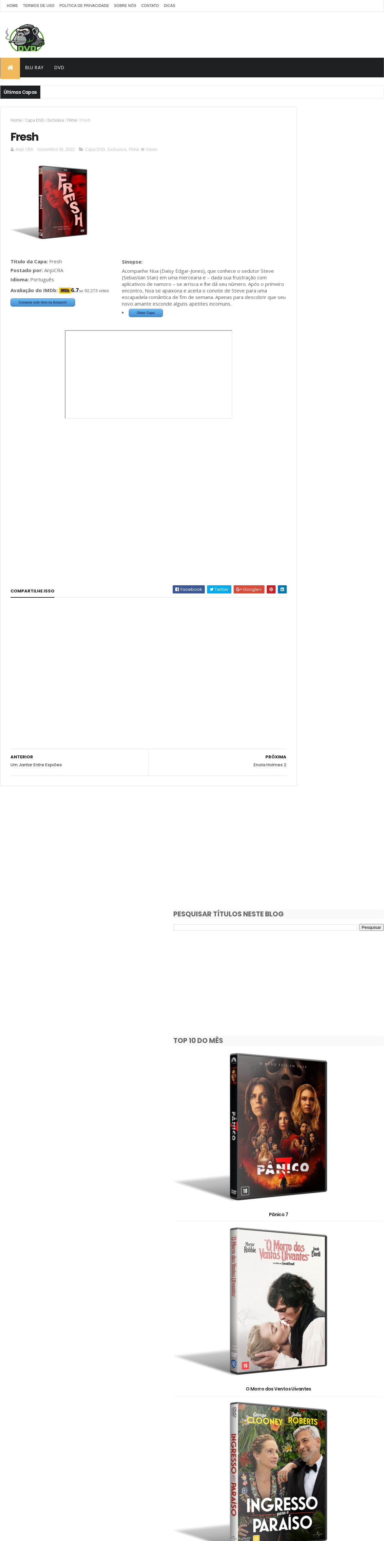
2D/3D (274, 1348)
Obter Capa (34, 329)
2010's (309, 1337)
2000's (274, 1337)
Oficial (274, 1394)
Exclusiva (56, 120)
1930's (274, 1325)
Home (12, 6)
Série (345, 1394)
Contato (150, 6)
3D (302, 1348)
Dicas (169, 6)
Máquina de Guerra (324, 661)
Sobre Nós (125, 6)
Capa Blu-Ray (282, 1360)
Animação (333, 1348)
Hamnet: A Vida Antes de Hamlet (324, 1190)
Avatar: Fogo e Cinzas (324, 978)
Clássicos (278, 1371)
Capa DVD (34, 120)
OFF (351, 1383)
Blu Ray (34, 67)
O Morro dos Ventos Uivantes (324, 449)
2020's (343, 1337)
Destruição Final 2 (324, 872)
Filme (72, 120)
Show (273, 1406)
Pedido (311, 1394)
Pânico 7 (324, 343)
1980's (304, 1325)
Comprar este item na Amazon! (43, 305)
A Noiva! (324, 766)
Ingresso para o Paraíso (324, 555)
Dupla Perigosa (324, 1295)
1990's (334, 1325)
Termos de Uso (38, 6)
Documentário (320, 1371)
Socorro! (324, 1084)
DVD (59, 67)
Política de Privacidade (84, 6)
